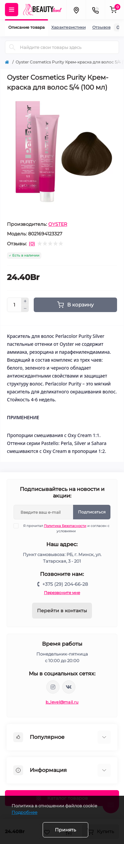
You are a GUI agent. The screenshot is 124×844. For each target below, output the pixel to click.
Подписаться (91, 511)
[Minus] (25, 308)
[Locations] (76, 9)
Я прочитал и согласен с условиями (65, 528)
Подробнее (24, 812)
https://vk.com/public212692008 (69, 687)
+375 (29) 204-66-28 (65, 584)
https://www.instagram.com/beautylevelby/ (53, 687)
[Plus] (25, 301)
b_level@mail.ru (62, 702)
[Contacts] (95, 9)
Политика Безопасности (65, 526)
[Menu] (11, 9)
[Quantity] (14, 305)
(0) (32, 243)
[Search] (12, 47)
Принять (65, 830)
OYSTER (57, 224)
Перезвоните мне (62, 592)
